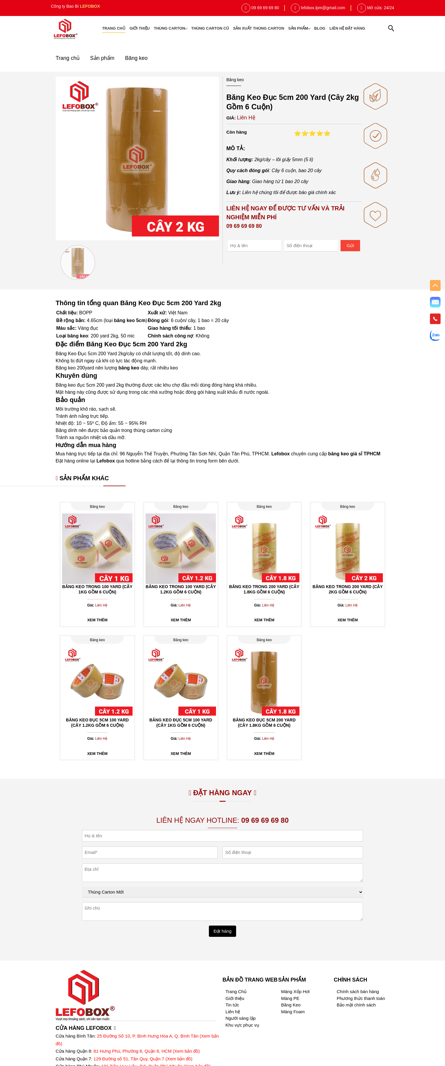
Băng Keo (291, 1004)
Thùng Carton (170, 28)
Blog (319, 28)
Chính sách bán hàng (358, 991)
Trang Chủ (235, 991)
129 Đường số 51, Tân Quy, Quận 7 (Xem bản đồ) (142, 1058)
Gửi (350, 245)
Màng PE (290, 998)
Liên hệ (232, 1011)
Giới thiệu (140, 28)
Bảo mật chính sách (356, 1004)
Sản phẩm (299, 28)
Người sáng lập (240, 1018)
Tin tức (232, 1004)
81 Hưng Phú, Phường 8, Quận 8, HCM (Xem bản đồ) (146, 1051)
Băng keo (136, 58)
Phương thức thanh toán (361, 998)
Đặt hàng (223, 931)
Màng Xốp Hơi (295, 991)
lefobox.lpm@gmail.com (323, 7)
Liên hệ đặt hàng (347, 28)
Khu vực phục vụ (242, 1024)
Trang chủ (113, 28)
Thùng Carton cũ (210, 28)
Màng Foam (293, 1011)
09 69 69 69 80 (265, 7)
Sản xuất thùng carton (258, 28)
